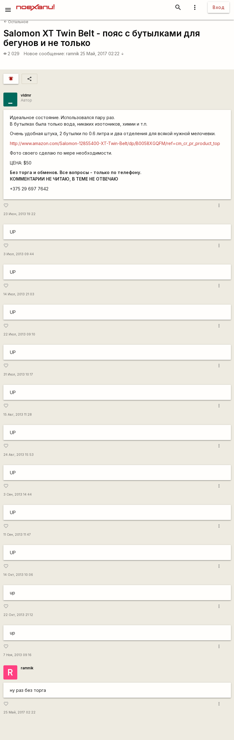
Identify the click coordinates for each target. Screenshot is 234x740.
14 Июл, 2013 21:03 (18, 294)
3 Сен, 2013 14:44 (17, 495)
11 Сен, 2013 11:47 (17, 535)
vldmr (26, 95)
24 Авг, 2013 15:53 (18, 455)
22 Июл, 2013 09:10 (19, 334)
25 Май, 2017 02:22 (102, 53)
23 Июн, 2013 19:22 (19, 214)
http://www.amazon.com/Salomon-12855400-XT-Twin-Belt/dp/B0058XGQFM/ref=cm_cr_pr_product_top (115, 143)
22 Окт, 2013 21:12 (18, 615)
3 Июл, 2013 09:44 (18, 254)
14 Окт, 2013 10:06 (18, 575)
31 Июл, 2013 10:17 (18, 374)
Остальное (16, 21)
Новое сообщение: (44, 53)
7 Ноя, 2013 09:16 (17, 655)
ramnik (72, 53)
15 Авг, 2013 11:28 (17, 415)
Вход (218, 7)
